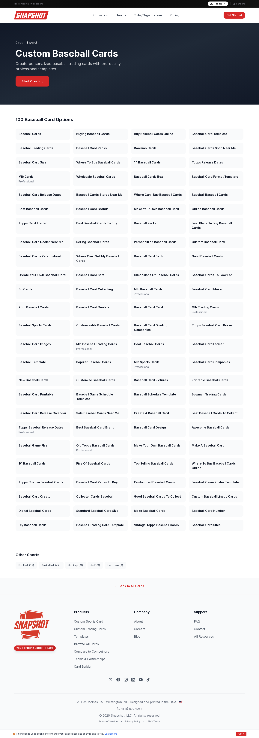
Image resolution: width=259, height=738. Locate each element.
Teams (217, 3)
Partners (239, 3)
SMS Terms (154, 721)
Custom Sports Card (88, 621)
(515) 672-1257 (131, 709)
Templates (81, 636)
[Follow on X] (111, 680)
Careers (139, 629)
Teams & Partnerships (89, 659)
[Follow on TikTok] (148, 680)
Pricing (175, 15)
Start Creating (32, 81)
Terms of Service (108, 721)
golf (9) (95, 565)
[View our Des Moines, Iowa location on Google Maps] (180, 702)
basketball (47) (51, 565)
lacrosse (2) (115, 565)
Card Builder (83, 666)
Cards (19, 42)
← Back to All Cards (129, 586)
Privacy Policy (132, 721)
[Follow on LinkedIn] (133, 680)
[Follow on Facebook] (118, 680)
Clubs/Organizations (147, 15)
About (138, 621)
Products (101, 15)
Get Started (234, 15)
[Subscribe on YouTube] (141, 680)
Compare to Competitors (91, 651)
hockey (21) (75, 565)
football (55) (26, 565)
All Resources (204, 636)
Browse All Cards (86, 644)
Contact (199, 629)
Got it (241, 733)
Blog (137, 636)
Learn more (111, 733)
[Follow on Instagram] (126, 680)
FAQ (197, 621)
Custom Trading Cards (90, 629)
